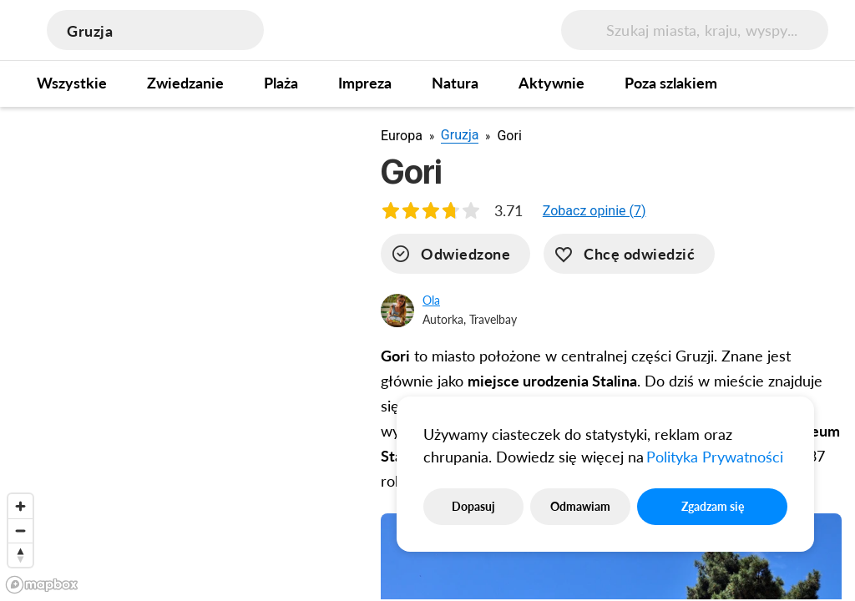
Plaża (281, 82)
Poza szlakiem (671, 82)
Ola (431, 300)
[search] (644, 30)
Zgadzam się (712, 506)
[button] (594, 211)
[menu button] (803, 30)
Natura (455, 82)
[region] (177, 353)
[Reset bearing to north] (20, 555)
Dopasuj (473, 506)
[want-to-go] (629, 254)
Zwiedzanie (185, 82)
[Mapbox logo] (41, 584)
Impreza (365, 82)
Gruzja (460, 135)
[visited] (455, 254)
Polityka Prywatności (714, 456)
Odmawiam (580, 506)
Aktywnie (551, 82)
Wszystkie (72, 82)
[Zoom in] (20, 506)
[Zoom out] (20, 530)
